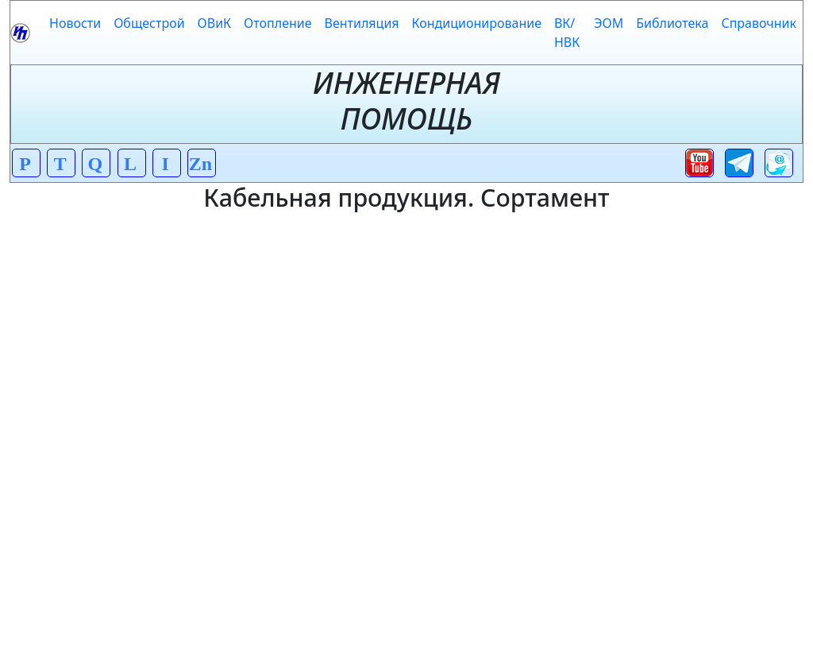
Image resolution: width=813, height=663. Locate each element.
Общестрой (149, 23)
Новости (75, 23)
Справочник (758, 23)
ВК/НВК (567, 32)
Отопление (277, 23)
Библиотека (672, 23)
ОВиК (215, 23)
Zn (200, 163)
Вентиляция (362, 23)
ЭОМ (608, 23)
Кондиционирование (476, 23)
